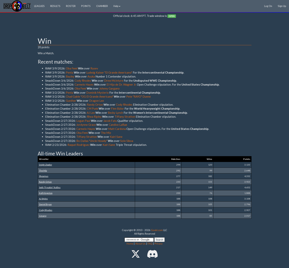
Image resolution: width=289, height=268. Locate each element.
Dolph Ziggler (45, 164)
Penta (69, 72)
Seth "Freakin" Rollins (50, 187)
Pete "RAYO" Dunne (138, 96)
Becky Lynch (115, 112)
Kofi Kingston (46, 193)
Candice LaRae (118, 124)
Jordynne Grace (86, 124)
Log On (268, 6)
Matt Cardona (117, 128)
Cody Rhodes (83, 80)
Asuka (91, 76)
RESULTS (55, 6)
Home (130, 243)
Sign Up (282, 6)
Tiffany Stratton (125, 116)
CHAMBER (102, 6)
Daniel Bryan (45, 204)
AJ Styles (43, 198)
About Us (140, 243)
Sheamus (43, 176)
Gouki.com (157, 230)
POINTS (86, 6)
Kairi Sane (116, 136)
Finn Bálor (117, 108)
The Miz (106, 132)
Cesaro (42, 215)
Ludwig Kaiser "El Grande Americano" (109, 72)
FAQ (150, 243)
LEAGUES (39, 6)
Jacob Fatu (110, 120)
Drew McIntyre (113, 80)
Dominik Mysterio (97, 92)
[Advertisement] (145, 28)
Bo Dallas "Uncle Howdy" (91, 140)
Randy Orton (95, 104)
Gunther (71, 100)
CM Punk (92, 108)
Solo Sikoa (126, 140)
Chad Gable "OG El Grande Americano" (89, 96)
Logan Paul (83, 120)
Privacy (159, 243)
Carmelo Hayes (84, 84)
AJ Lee (91, 112)
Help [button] (116, 6)
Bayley (70, 76)
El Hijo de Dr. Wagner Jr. (121, 84)
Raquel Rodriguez (79, 144)
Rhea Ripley (94, 116)
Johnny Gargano (109, 88)
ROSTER (71, 6)
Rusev (94, 68)
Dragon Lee (96, 100)
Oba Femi (71, 68)
